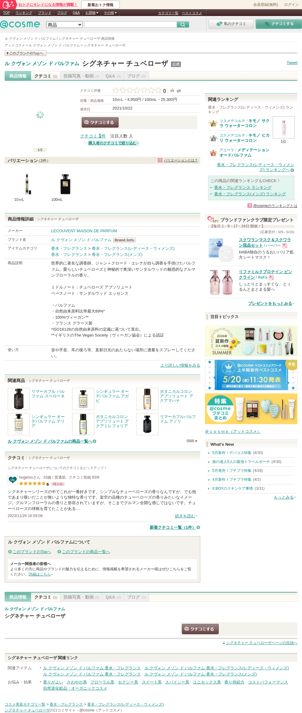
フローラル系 (102, 682)
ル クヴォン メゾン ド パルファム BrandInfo (126, 239)
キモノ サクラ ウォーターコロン (244, 123)
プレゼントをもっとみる (270, 303)
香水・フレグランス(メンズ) (117, 254)
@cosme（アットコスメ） (101, 710)
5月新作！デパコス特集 (231, 453)
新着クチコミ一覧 (173, 527)
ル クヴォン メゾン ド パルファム (42, 63)
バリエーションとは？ (181, 160)
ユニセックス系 (207, 682)
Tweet (292, 62)
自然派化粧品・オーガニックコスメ (75, 688)
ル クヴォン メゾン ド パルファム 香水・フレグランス (92, 668)
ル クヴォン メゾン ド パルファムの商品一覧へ (50, 441)
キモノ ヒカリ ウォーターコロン (244, 137)
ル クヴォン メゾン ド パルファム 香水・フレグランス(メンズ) (201, 674)
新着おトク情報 (100, 5)
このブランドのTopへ (32, 551)
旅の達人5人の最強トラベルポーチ (241, 462)
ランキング (23, 12)
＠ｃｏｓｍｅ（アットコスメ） (233, 431)
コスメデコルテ (232, 121)
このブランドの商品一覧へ (86, 551)
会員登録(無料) (265, 4)
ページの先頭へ (261, 643)
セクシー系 (128, 682)
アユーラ (226, 150)
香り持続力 (234, 682)
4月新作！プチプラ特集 (231, 479)
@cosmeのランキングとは (275, 206)
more (190, 440)
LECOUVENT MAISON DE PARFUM (84, 231)
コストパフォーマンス (268, 682)
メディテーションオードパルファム (244, 152)
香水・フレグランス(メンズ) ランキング (250, 194)
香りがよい (53, 682)
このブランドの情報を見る (26, 53)
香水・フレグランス (69, 248)
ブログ (62, 12)
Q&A (76, 12)
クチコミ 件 (93, 136)
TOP (6, 12)
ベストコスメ (192, 13)
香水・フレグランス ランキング (242, 187)
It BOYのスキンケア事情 (232, 488)
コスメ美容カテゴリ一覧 (25, 704)
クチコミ (45, 76)
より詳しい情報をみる (180, 365)
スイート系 (152, 682)
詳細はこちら (40, 574)
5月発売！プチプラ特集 (231, 470)
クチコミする (100, 122)
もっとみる (284, 497)
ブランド (44, 12)
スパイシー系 (177, 682)
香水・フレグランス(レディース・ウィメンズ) (133, 248)
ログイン (291, 4)
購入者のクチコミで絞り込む (112, 143)
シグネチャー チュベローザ (125, 63)
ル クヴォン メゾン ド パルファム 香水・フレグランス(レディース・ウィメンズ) (217, 668)
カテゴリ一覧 (168, 13)
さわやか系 (77, 682)
